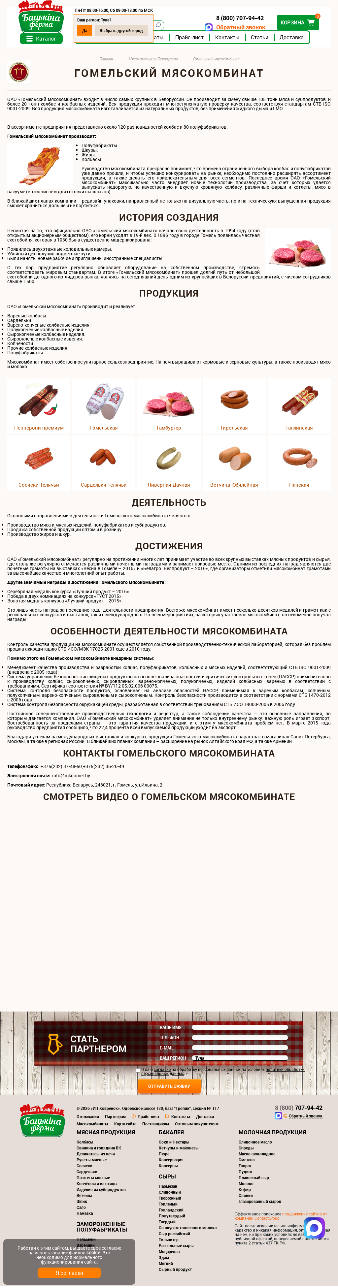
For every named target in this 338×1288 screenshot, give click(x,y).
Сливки (246, 1197)
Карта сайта (125, 1125)
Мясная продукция (106, 1134)
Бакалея (171, 1134)
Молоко (246, 1185)
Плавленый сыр (254, 1179)
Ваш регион (173, 1060)
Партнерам (115, 1118)
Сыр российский (174, 1235)
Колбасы (85, 1143)
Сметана (246, 1161)
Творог (245, 1167)
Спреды (246, 1149)
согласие (162, 1071)
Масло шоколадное (257, 1155)
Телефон (169, 1040)
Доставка (292, 39)
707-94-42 (298, 1109)
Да (85, 30)
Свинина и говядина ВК (99, 1149)
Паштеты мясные (93, 1179)
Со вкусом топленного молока (188, 1229)
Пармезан (168, 1188)
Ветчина (84, 1197)
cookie (93, 1252)
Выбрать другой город (122, 30)
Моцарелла (169, 1253)
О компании (88, 1118)
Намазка (85, 1215)
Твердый (167, 1223)
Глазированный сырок (260, 1203)
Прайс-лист (190, 39)
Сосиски (84, 1167)
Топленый (168, 1205)
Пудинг (246, 1173)
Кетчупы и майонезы (179, 1149)
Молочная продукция (272, 1134)
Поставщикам (155, 1125)
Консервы (168, 1167)
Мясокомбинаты (92, 1125)
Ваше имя (171, 1029)
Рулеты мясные (92, 1161)
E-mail (167, 1050)
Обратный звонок (240, 27)
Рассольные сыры (176, 1247)
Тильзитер (169, 1241)
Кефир (245, 1191)
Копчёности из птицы (97, 1185)
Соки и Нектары (174, 1143)
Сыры (167, 1178)
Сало (81, 1209)
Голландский (171, 1211)
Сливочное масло (255, 1143)
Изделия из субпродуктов (101, 1191)
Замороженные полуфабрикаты (102, 1228)
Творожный (170, 1200)
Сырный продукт (175, 1271)
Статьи (260, 39)
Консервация (171, 1161)
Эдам (164, 1259)
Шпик (82, 1203)
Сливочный (170, 1194)
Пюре (164, 1155)
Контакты (228, 39)
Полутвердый (172, 1217)
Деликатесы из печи (96, 1155)
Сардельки (87, 1173)
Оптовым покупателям (197, 1125)
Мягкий (166, 1265)
